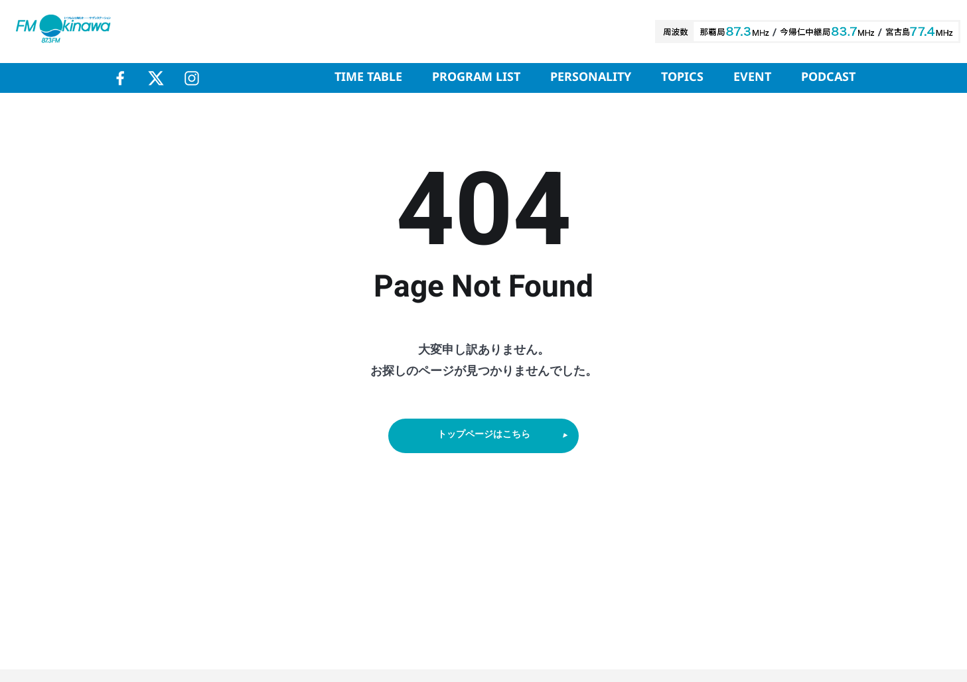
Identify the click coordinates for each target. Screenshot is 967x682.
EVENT (752, 77)
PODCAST (828, 77)
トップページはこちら (504, 437)
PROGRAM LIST (476, 77)
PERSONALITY (590, 77)
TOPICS (682, 77)
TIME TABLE (368, 77)
